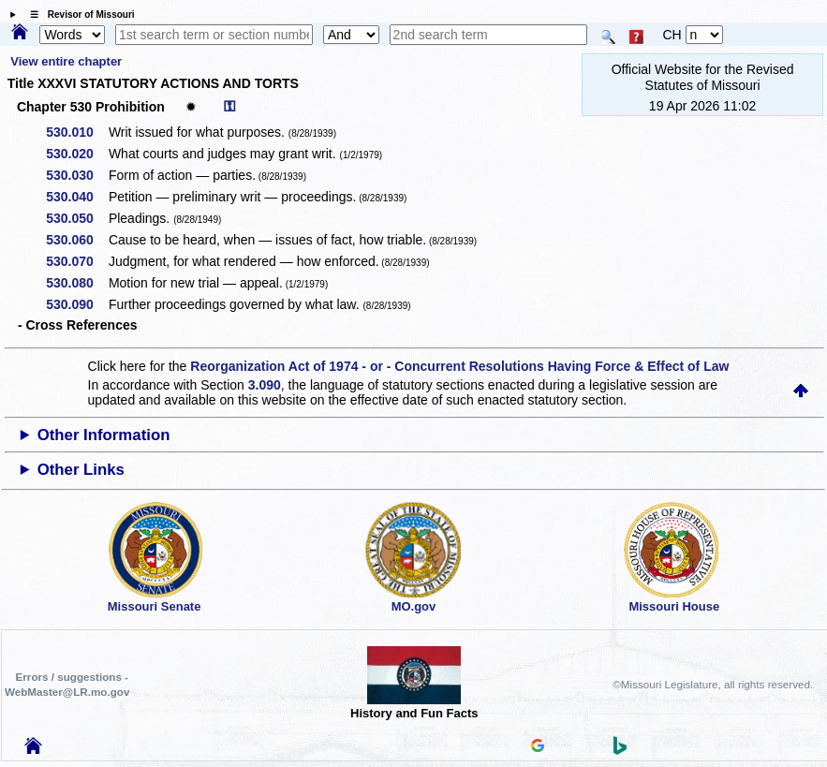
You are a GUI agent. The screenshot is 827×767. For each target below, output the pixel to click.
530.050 (76, 218)
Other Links (81, 470)
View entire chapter (66, 61)
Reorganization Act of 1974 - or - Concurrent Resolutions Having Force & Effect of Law (459, 366)
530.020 (76, 153)
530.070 (76, 261)
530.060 (76, 239)
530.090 (76, 304)
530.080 (76, 282)
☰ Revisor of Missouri (78, 14)
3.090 (264, 384)
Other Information (103, 435)
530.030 (76, 175)
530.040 (76, 196)
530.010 (76, 132)
